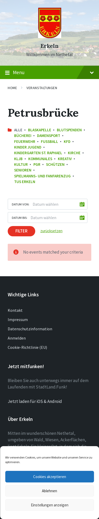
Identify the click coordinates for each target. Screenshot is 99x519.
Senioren (22, 170)
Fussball (49, 141)
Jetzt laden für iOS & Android (35, 401)
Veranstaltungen (41, 87)
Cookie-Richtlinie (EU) (27, 347)
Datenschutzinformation (30, 328)
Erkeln (49, 45)
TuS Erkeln (24, 181)
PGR (36, 164)
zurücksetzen (51, 230)
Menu (49, 72)
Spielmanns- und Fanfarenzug (42, 176)
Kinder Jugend (27, 147)
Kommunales (40, 158)
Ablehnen (49, 490)
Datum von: (20, 204)
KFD (67, 141)
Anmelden (17, 338)
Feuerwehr (24, 141)
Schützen (55, 164)
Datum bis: (19, 217)
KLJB (18, 158)
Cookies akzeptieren (49, 476)
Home (12, 87)
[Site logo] (49, 36)
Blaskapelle (39, 129)
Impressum (18, 319)
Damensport (48, 135)
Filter (21, 231)
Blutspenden (69, 129)
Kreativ (65, 158)
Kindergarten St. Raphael (38, 152)
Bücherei (22, 135)
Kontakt (15, 310)
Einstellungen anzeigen (49, 505)
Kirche (74, 152)
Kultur (21, 164)
